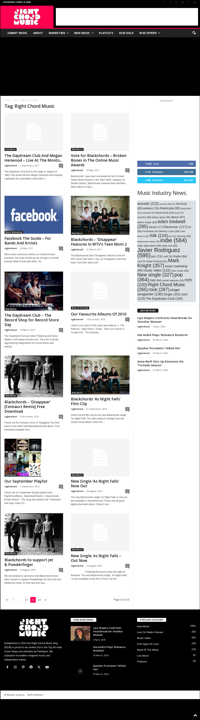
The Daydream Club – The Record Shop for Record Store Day (31, 320)
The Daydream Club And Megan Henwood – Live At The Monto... (33, 158)
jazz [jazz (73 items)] (156, 256)
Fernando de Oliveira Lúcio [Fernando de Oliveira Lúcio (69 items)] (161, 231)
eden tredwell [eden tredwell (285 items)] (161, 224)
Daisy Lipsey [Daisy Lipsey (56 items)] (161, 217)
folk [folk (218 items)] (159, 235)
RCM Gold (126, 33)
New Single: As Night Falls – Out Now (96, 558)
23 (39, 599)
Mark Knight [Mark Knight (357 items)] (158, 263)
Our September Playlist (25, 481)
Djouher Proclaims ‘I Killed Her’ (158, 348)
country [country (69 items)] (144, 217)
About (38, 33)
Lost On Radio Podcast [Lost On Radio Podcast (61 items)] (152, 261)
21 (26, 599)
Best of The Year (80, 308)
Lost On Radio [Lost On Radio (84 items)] (174, 256)
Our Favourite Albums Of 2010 (98, 314)
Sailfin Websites (35, 694)
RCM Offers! (149, 33)
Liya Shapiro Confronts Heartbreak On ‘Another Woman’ (164, 319)
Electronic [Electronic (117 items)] (175, 227)
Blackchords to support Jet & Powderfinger (28, 562)
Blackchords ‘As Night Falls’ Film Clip (96, 401)
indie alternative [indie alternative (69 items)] (149, 245)
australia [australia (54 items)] (148, 212)
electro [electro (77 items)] (156, 227)
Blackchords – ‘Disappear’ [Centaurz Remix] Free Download (27, 406)
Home (7, 100)
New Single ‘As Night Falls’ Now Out (95, 483)
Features (142, 661)
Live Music (10, 149)
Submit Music (17, 33)
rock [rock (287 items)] (159, 289)
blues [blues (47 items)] (179, 213)
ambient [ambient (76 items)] (151, 208)
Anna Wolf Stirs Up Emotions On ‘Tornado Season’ (160, 363)
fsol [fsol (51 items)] (173, 236)
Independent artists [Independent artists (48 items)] (148, 241)
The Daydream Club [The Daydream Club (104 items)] (164, 298)
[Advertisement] (127, 17)
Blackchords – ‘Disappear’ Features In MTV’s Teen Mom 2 (99, 242)
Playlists (106, 33)
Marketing (59, 33)
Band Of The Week (148, 649)
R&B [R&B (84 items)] (156, 280)
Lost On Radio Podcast (150, 632)
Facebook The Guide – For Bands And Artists (27, 241)
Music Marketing (13, 232)
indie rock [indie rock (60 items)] (169, 245)
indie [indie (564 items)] (173, 240)
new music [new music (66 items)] (180, 270)
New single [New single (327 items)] (155, 274)
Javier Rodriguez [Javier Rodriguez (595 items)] (158, 252)
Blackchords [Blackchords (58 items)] (165, 212)
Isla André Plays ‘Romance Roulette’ (162, 335)
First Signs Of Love (148, 643)
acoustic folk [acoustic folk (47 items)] (167, 204)
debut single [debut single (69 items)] (147, 222)
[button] (194, 33)
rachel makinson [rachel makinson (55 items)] (173, 280)
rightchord (10, 165)
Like (191, 163)
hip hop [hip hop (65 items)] (184, 236)
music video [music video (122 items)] (157, 270)
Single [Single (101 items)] (172, 294)
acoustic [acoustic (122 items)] (148, 204)
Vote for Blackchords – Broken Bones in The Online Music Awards (98, 160)
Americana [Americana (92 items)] (169, 208)
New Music (84, 33)
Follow (188, 171)
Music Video (144, 638)
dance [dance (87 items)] (178, 217)
